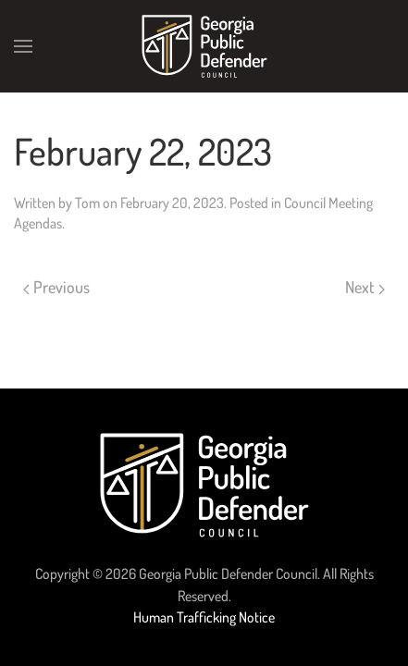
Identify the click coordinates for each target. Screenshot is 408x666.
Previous (56, 287)
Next (365, 287)
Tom (87, 202)
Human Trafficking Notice (204, 617)
